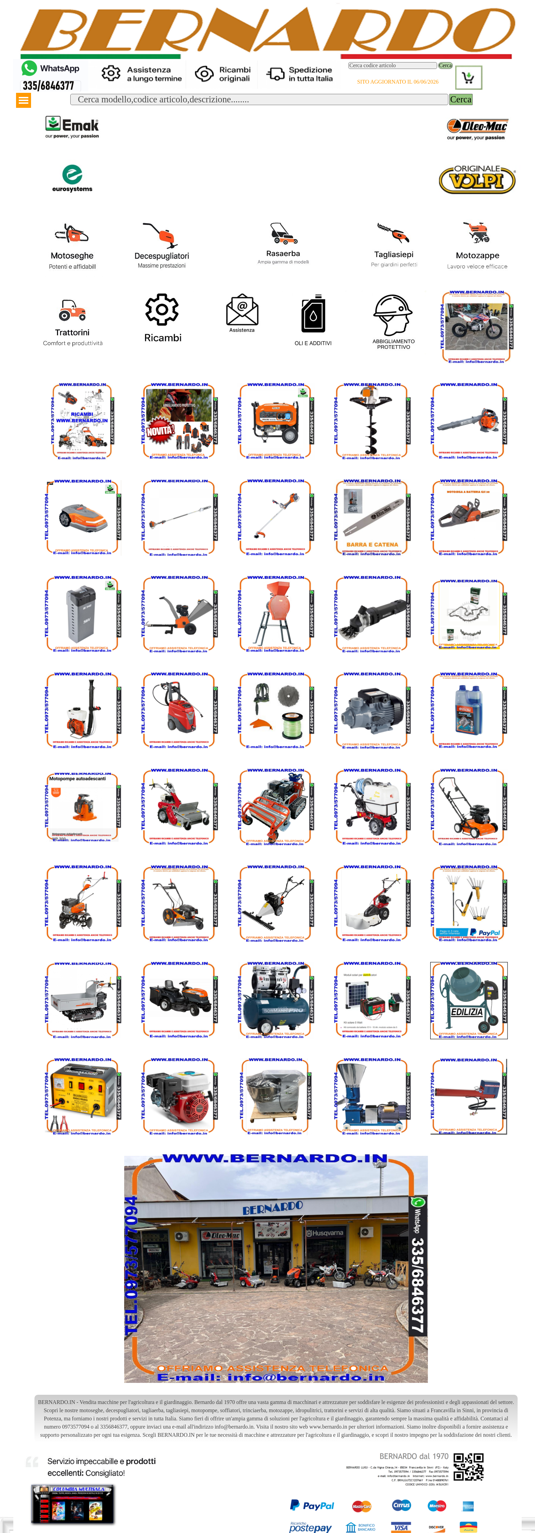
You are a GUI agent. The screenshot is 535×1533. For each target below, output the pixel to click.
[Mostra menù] (23, 100)
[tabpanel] (276, 1418)
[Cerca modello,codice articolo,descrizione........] (259, 99)
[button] (50, 62)
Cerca (445, 65)
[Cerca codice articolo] (392, 65)
